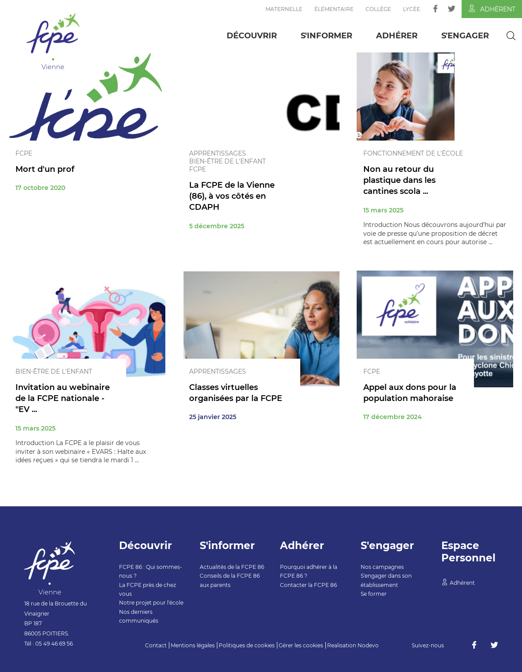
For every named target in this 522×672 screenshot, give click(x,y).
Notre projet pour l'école (151, 602)
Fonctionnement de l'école (413, 153)
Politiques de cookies (247, 645)
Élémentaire (334, 9)
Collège (378, 9)
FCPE (23, 153)
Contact (156, 645)
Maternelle (283, 9)
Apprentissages (217, 153)
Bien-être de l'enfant (227, 161)
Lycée (411, 9)
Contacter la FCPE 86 (308, 585)
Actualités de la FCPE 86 (232, 567)
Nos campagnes (382, 567)
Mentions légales (193, 645)
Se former (374, 593)
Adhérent (491, 9)
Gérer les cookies (301, 645)
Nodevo (368, 645)
